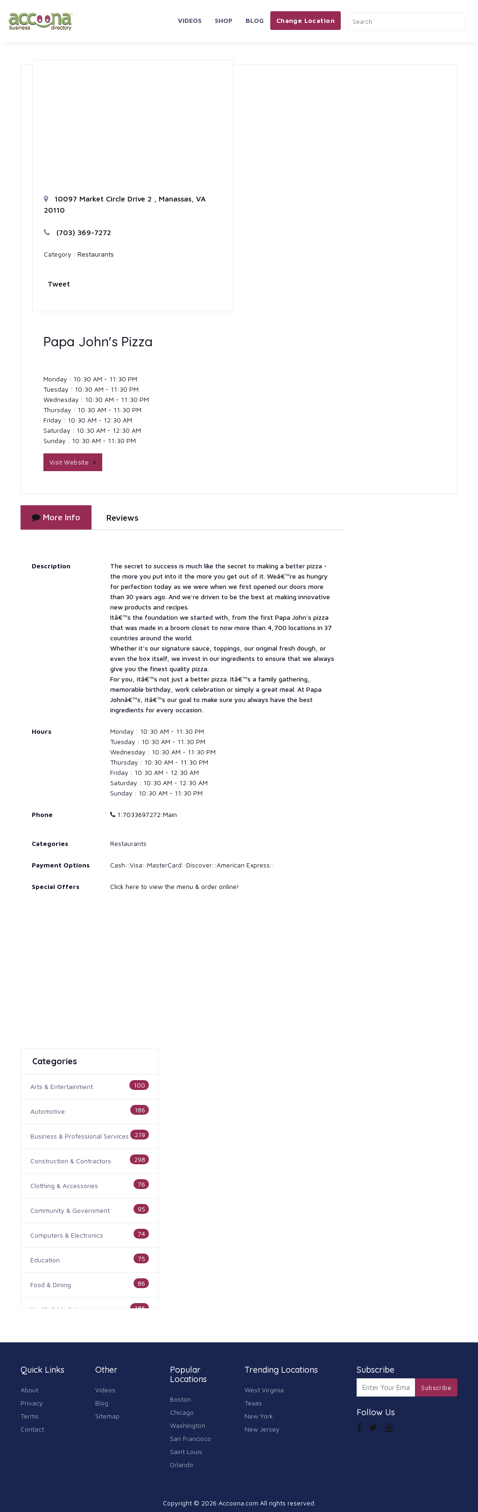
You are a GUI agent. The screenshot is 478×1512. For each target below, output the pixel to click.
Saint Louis (186, 1451)
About (29, 1390)
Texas (253, 1403)
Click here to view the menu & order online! (174, 886)
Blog (255, 20)
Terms (30, 1416)
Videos (190, 20)
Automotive (47, 1111)
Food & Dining (50, 1285)
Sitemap (107, 1416)
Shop (223, 20)
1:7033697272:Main (143, 814)
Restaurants (95, 254)
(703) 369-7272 (77, 232)
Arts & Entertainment (61, 1086)
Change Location (305, 20)
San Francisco (190, 1438)
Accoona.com (238, 1503)
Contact (32, 1429)
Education (45, 1260)
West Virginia (264, 1390)
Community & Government (70, 1210)
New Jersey (262, 1429)
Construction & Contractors (70, 1161)
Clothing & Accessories (64, 1186)
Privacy (32, 1403)
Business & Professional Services (79, 1136)
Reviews (122, 518)
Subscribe (436, 1387)
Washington (187, 1425)
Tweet (59, 283)
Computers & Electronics (66, 1235)
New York (259, 1416)
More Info (56, 517)
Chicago (182, 1412)
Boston (180, 1399)
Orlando (181, 1465)
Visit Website (72, 462)
